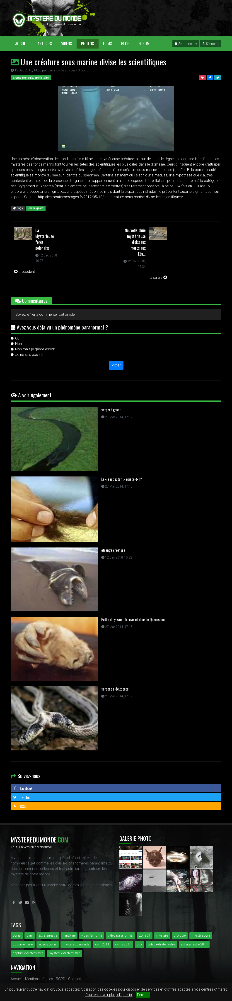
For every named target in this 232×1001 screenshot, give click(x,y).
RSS (19, 806)
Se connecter (185, 44)
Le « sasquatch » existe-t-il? (121, 479)
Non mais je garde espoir (35, 349)
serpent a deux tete (114, 689)
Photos (87, 43)
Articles (44, 43)
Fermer (143, 995)
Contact (74, 979)
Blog (125, 43)
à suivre (158, 277)
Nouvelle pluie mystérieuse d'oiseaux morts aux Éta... (135, 242)
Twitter (21, 797)
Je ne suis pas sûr (29, 354)
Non (18, 344)
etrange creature (113, 550)
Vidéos (66, 43)
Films (107, 43)
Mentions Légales (39, 979)
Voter (116, 365)
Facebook (22, 788)
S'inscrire (210, 44)
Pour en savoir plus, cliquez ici (109, 995)
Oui (17, 338)
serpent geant (111, 410)
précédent (24, 271)
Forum (144, 43)
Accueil (24, 43)
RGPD (60, 979)
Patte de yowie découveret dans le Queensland (133, 619)
